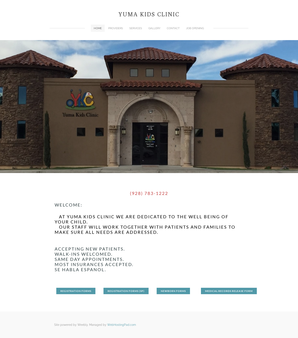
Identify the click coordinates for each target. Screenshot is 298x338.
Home (98, 28)
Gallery (154, 28)
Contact (173, 28)
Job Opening (195, 28)
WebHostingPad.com (121, 324)
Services (135, 28)
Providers (115, 28)
